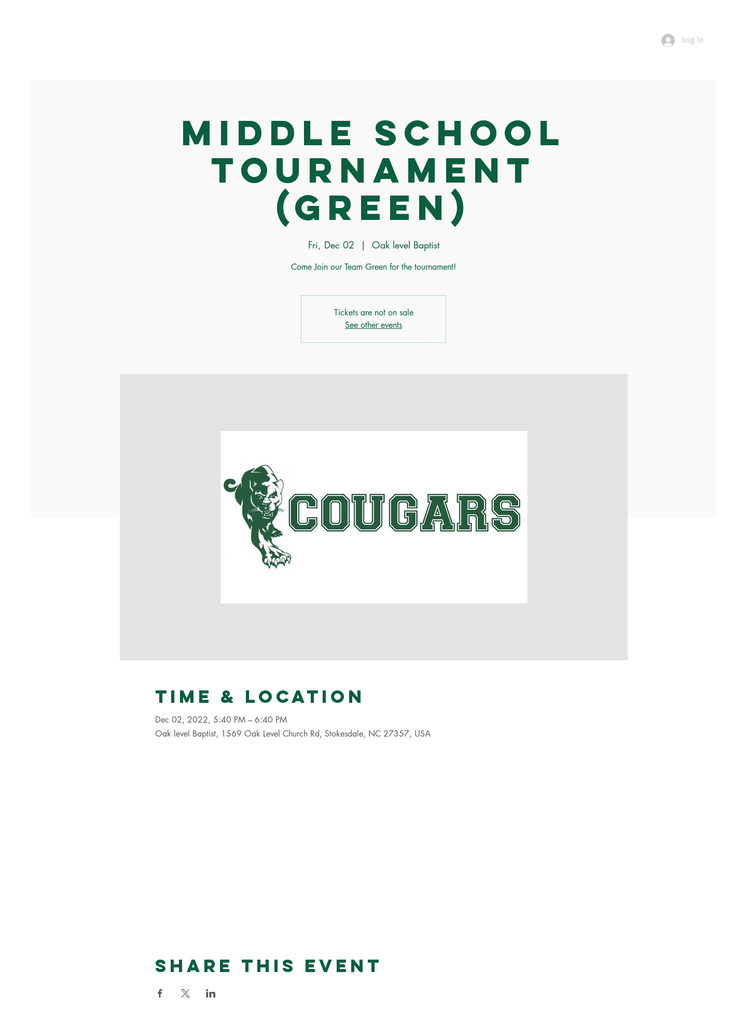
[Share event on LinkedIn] (211, 993)
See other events (373, 325)
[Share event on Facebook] (160, 993)
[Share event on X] (185, 993)
